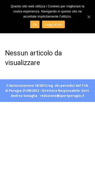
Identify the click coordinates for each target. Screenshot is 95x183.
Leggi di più (53, 24)
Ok (35, 24)
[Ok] (88, 16)
